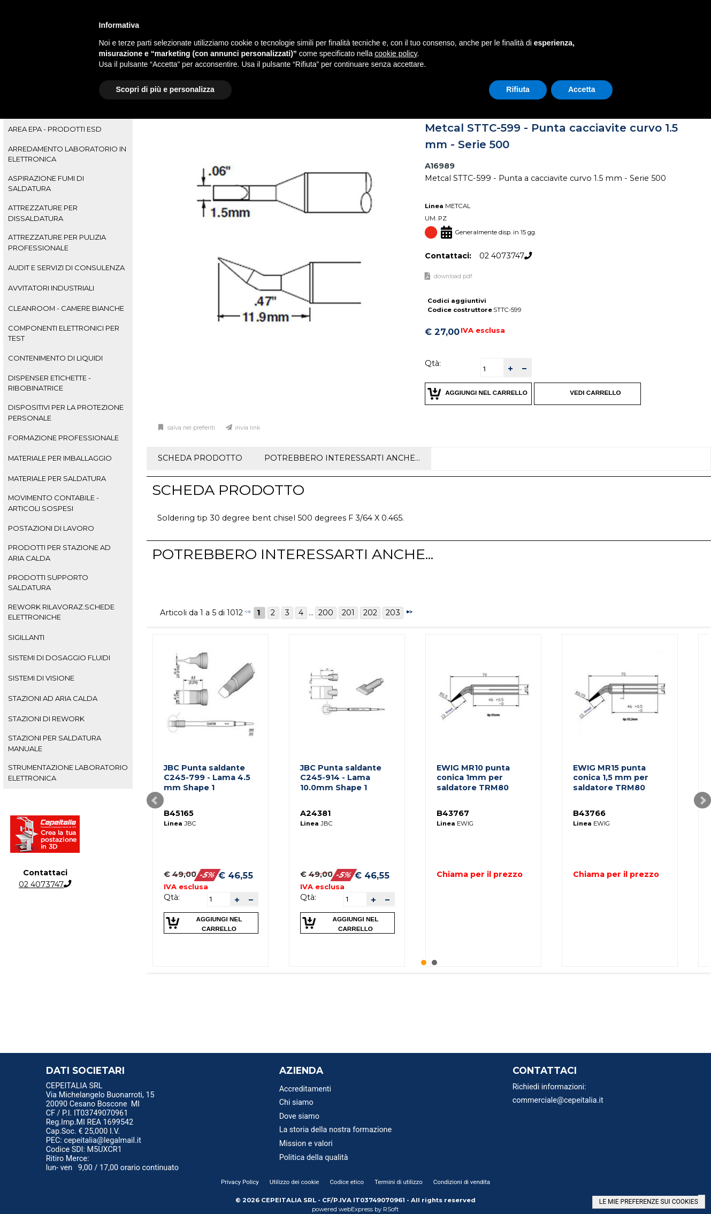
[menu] (128, 1087)
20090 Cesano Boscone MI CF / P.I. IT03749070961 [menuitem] (93, 1109)
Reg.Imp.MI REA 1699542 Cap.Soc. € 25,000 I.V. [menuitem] (89, 1127)
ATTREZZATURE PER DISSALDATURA (43, 212)
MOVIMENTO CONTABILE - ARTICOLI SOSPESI (53, 502)
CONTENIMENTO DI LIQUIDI (55, 358)
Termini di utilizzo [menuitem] (398, 1182)
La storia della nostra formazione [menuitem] (335, 1129)
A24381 (315, 813)
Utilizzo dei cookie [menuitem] (294, 1182)
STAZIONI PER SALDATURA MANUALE (54, 743)
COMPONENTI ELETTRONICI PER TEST (63, 333)
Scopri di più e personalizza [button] (165, 89)
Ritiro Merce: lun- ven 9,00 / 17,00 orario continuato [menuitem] (112, 1163)
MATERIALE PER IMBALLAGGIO (60, 458)
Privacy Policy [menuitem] (240, 1182)
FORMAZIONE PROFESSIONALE (63, 437)
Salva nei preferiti (190, 427)
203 (393, 612)
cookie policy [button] (395, 53)
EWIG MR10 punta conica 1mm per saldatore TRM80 (473, 777)
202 (370, 612)
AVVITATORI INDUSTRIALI (51, 288)
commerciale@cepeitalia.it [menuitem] (558, 1100)
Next (702, 800)
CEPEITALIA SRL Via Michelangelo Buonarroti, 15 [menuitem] (100, 1090)
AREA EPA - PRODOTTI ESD (55, 129)
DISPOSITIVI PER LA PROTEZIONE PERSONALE (66, 412)
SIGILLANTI (26, 637)
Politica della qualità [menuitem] (313, 1157)
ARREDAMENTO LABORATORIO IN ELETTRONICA (67, 153)
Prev (155, 800)
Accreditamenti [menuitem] (305, 1089)
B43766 (589, 813)
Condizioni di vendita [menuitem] (461, 1182)
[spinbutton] (492, 368)
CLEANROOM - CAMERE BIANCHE (66, 308)
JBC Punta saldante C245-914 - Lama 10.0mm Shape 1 (340, 777)
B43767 (453, 813)
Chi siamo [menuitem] (296, 1102)
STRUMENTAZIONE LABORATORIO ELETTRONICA (68, 772)
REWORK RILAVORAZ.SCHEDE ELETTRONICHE (61, 611)
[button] (510, 367)
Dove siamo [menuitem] (299, 1116)
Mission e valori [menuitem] (306, 1143)
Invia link (248, 427)
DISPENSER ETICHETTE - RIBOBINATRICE (49, 382)
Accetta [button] (581, 89)
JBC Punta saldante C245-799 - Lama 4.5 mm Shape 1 (207, 777)
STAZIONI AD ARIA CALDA (52, 698)
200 (325, 612)
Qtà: (433, 363)
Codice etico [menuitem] (347, 1182)
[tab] (68, 129)
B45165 (179, 813)
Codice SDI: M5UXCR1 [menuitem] (84, 1149)
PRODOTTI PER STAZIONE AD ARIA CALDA (59, 552)
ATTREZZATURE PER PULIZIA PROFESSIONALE (57, 242)
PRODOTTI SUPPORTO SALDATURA (48, 582)
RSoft (391, 1209)
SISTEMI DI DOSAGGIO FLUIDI (59, 657)
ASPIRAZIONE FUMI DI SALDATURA (46, 183)
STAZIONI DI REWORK (46, 718)
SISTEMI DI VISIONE (41, 678)
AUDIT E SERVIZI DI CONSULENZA (66, 267)
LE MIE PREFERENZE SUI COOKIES (648, 1201)
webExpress (356, 1209)
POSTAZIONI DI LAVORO (51, 528)
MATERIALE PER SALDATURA (57, 478)
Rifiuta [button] (518, 89)
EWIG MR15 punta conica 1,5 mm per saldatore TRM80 (610, 777)
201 (348, 612)
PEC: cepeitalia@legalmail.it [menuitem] (98, 1140)
